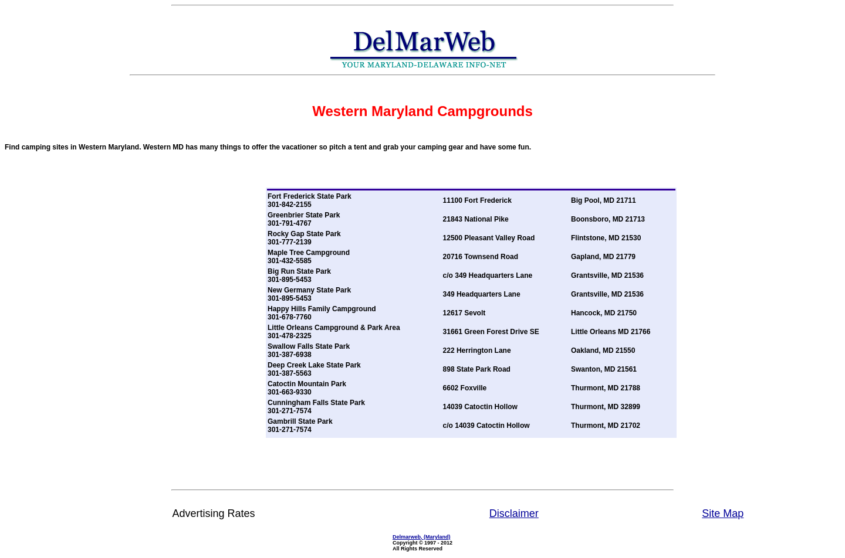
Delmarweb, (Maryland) (422, 537)
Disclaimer (514, 513)
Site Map (722, 513)
